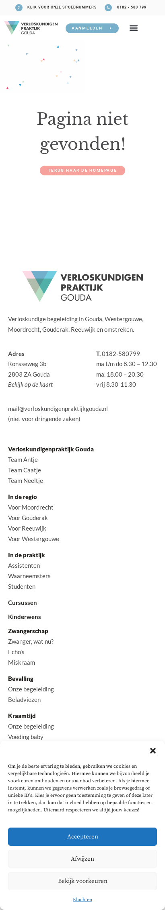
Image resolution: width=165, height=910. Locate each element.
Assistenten (24, 565)
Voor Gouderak (28, 517)
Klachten (82, 900)
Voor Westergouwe (33, 538)
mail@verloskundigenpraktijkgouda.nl (58, 408)
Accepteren (82, 836)
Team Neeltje (25, 480)
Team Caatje (24, 470)
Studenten (21, 586)
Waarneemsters (29, 575)
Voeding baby (25, 736)
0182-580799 (121, 353)
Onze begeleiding (31, 689)
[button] (153, 751)
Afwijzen (82, 859)
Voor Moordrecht (31, 507)
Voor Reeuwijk (27, 528)
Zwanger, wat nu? (31, 641)
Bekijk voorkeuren (82, 881)
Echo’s (16, 651)
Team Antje (23, 459)
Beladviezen (24, 699)
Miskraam (21, 662)
